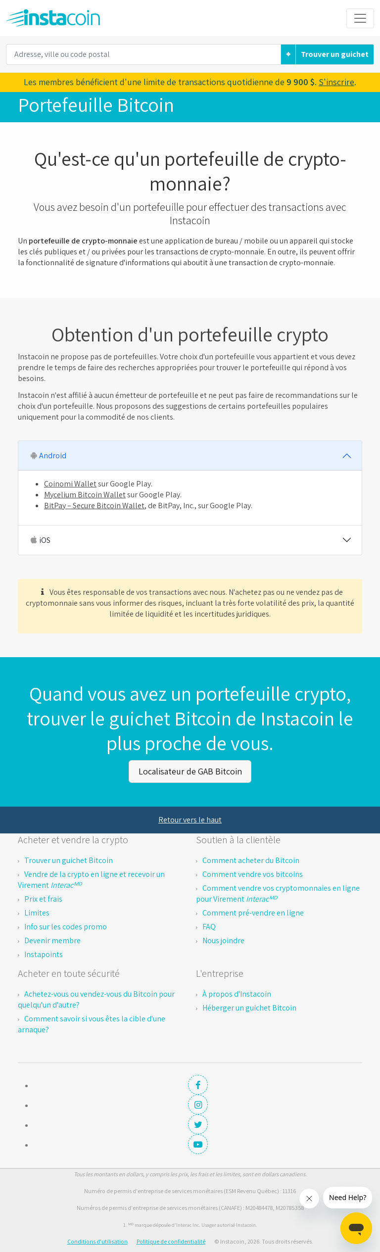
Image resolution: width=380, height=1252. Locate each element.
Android (47, 456)
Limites (36, 912)
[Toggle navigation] (360, 18)
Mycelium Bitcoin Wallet (85, 494)
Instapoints (43, 953)
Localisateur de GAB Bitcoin (190, 770)
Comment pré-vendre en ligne (253, 912)
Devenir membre (52, 939)
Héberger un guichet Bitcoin (249, 1007)
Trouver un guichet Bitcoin (68, 859)
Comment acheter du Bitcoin (250, 859)
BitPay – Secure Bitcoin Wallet (94, 505)
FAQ (209, 925)
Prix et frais (43, 898)
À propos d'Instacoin (236, 993)
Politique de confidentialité (171, 1240)
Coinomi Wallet (70, 484)
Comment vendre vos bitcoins (252, 873)
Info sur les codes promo (65, 925)
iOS (39, 540)
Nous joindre (223, 939)
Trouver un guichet (335, 54)
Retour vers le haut (190, 819)
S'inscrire (336, 82)
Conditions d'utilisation (97, 1240)
